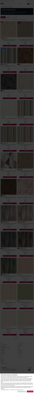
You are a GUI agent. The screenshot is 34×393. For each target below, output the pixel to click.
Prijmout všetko (30, 391)
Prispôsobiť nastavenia (22, 391)
